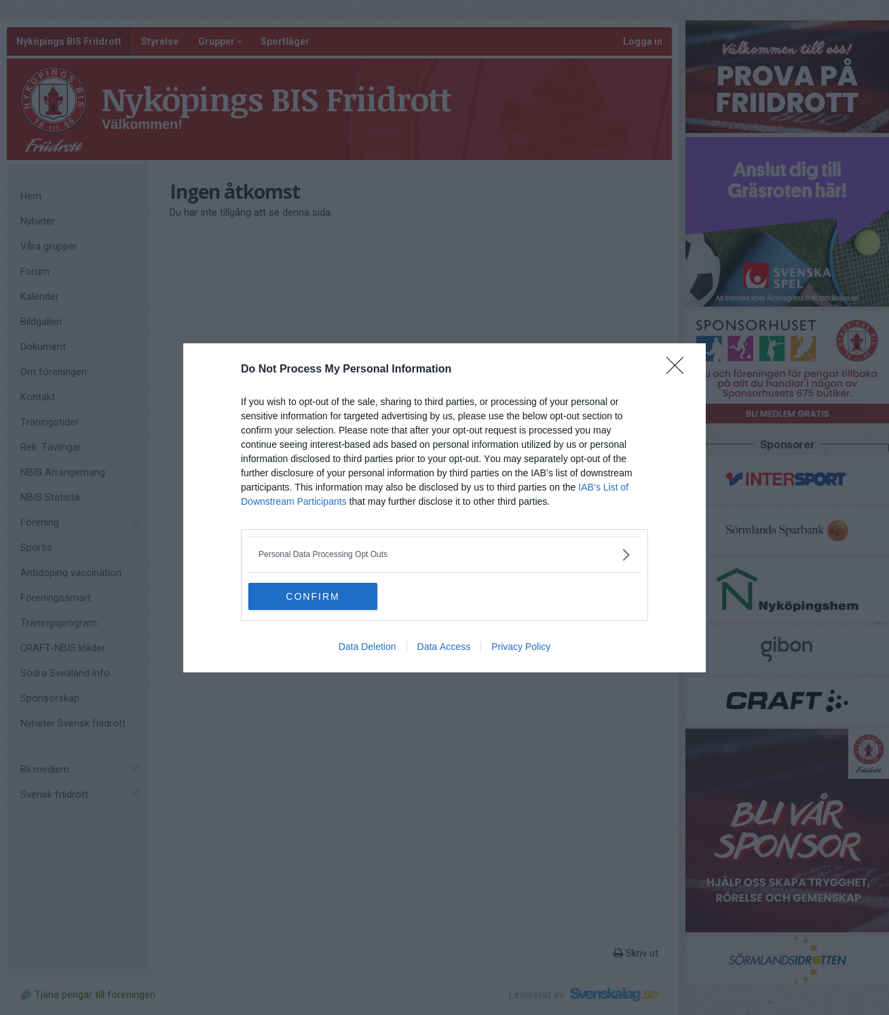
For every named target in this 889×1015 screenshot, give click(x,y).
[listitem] (444, 555)
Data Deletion (367, 645)
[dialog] (444, 507)
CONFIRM (312, 595)
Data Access (444, 645)
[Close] (679, 370)
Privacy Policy (520, 645)
